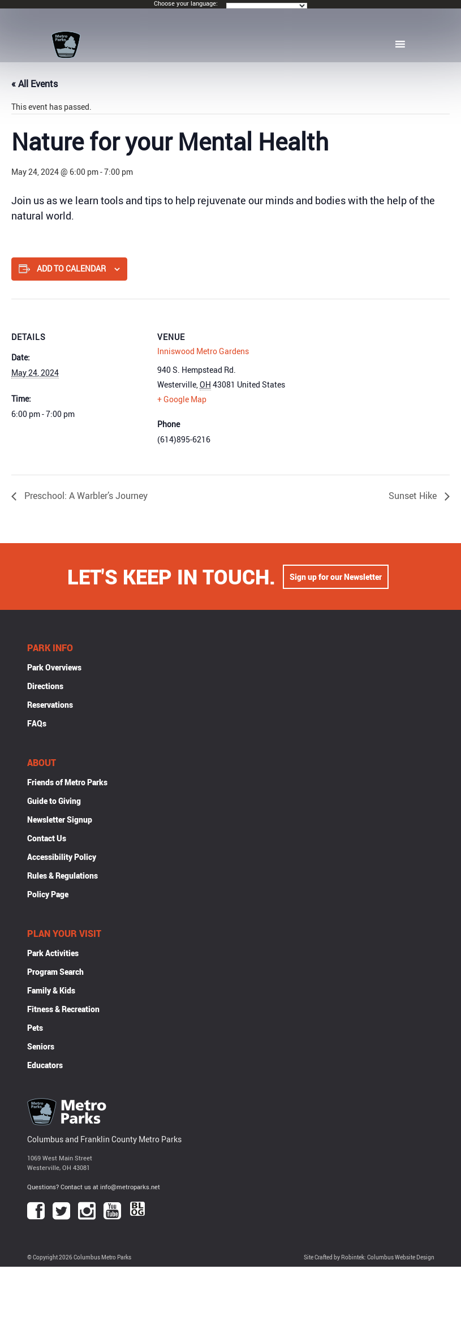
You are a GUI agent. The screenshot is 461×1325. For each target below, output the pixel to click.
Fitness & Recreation (63, 1009)
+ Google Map (181, 399)
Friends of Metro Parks (67, 782)
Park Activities (53, 953)
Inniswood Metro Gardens (203, 351)
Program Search (55, 971)
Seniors (40, 1046)
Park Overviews (54, 667)
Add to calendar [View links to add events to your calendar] (71, 268)
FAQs (36, 723)
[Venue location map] (363, 377)
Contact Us (46, 838)
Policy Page (47, 894)
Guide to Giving (54, 800)
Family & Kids (51, 990)
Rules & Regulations (62, 875)
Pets (35, 1027)
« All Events (34, 84)
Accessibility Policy (61, 856)
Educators (45, 1065)
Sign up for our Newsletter (336, 576)
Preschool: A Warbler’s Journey (85, 495)
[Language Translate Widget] (266, 5)
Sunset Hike (414, 495)
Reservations (50, 704)
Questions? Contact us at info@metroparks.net (93, 1186)
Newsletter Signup (59, 819)
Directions (45, 686)
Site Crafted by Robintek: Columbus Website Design (369, 1257)
